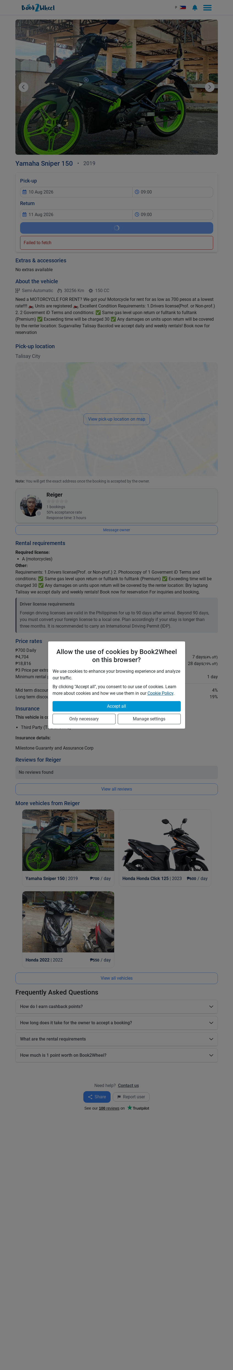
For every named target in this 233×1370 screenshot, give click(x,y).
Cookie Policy (160, 693)
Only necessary (84, 718)
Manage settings (149, 718)
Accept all (116, 706)
